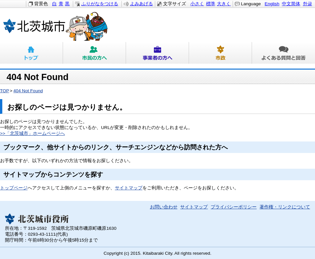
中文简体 (291, 3)
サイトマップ (128, 187)
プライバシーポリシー (234, 207)
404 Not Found (28, 90)
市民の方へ (94, 53)
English (272, 3)
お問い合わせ (164, 207)
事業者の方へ (157, 53)
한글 (307, 3)
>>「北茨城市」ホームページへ (32, 133)
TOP (4, 90)
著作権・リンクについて (285, 207)
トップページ (14, 187)
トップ (31, 53)
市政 (220, 53)
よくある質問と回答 (283, 53)
